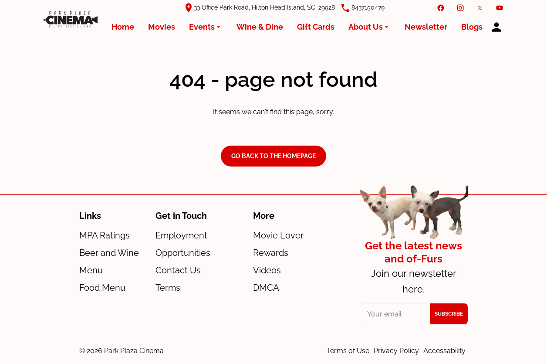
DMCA (266, 287)
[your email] (395, 313)
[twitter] (480, 8)
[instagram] (460, 8)
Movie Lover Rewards (278, 244)
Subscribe (449, 314)
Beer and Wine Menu (109, 262)
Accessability (444, 351)
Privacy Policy (396, 351)
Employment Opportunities (182, 244)
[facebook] (441, 8)
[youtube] (499, 8)
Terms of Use (348, 351)
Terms (167, 287)
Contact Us (178, 270)
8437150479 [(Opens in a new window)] (368, 7)
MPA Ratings (104, 235)
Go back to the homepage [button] (273, 156)
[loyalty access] (496, 27)
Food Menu (102, 287)
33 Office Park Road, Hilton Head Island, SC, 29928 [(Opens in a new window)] (264, 7)
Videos (267, 270)
